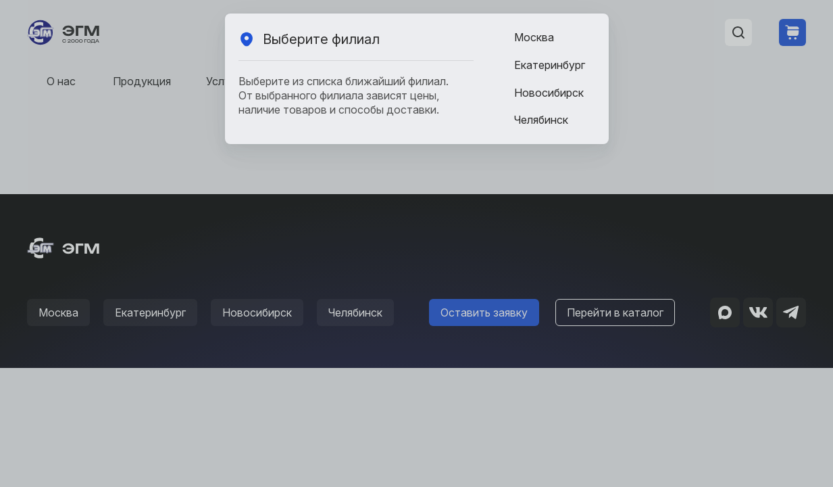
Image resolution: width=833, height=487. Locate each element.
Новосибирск (549, 92)
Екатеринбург (549, 65)
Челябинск (541, 119)
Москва (534, 37)
